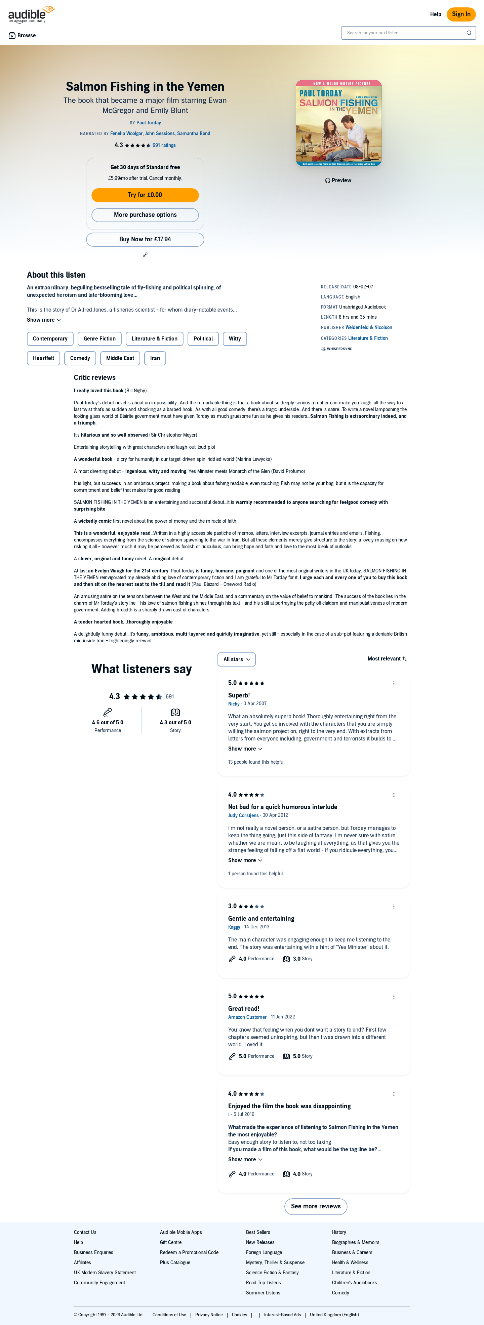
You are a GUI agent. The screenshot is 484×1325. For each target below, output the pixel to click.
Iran (155, 358)
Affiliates (82, 1263)
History (339, 1232)
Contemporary (50, 338)
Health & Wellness (350, 1263)
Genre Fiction (100, 338)
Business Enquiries (93, 1252)
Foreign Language (264, 1252)
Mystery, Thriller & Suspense (275, 1263)
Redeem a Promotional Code (189, 1252)
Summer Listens (263, 1293)
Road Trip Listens (263, 1283)
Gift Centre (171, 1242)
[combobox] (408, 33)
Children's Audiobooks (354, 1283)
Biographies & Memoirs (355, 1242)
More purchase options (145, 214)
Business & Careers (352, 1252)
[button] (145, 254)
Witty (235, 338)
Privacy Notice (209, 1315)
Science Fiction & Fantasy (272, 1273)
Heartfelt (43, 358)
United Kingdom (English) (334, 1315)
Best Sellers (258, 1232)
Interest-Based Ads (283, 1315)
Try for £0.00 (145, 195)
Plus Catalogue (175, 1263)
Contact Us (85, 1232)
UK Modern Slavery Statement (105, 1273)
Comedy (80, 358)
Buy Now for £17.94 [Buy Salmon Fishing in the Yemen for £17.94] (145, 239)
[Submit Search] (470, 33)
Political (203, 338)
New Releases (260, 1242)
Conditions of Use (170, 1315)
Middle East (120, 358)
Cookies (240, 1315)
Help (435, 14)
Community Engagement (99, 1283)
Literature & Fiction (154, 338)
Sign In (461, 14)
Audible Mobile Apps (181, 1232)
